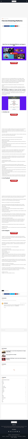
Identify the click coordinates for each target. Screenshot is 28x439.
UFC (14, 400)
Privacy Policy (20, 436)
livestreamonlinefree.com (16, 434)
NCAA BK (14, 390)
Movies (14, 388)
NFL (14, 394)
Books (14, 381)
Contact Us (7, 436)
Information (14, 386)
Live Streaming (6, 18)
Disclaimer (24, 436)
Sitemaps (15, 437)
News (14, 392)
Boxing (14, 382)
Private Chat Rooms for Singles (11, 354)
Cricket (14, 383)
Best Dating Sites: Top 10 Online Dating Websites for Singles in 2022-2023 (16, 351)
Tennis (14, 399)
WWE (14, 401)
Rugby (14, 395)
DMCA (12, 437)
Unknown (6, 303)
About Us (3, 436)
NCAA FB (14, 391)
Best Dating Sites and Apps (14, 379)
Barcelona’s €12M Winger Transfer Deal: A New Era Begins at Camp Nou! (16, 359)
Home (3, 18)
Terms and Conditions (13, 436)
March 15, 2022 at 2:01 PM (23, 303)
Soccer (14, 396)
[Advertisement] (14, 10)
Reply (5, 307)
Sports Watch (14, 397)
